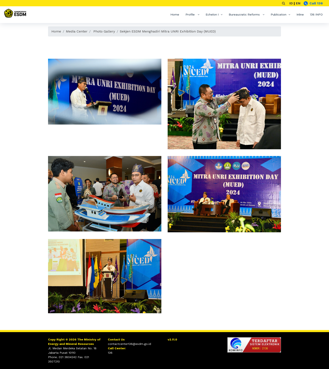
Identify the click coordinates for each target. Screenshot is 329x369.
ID (291, 3)
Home (174, 14)
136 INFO (316, 14)
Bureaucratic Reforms (245, 14)
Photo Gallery (104, 31)
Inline (300, 14)
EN (298, 3)
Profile (190, 14)
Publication (278, 14)
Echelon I (212, 14)
